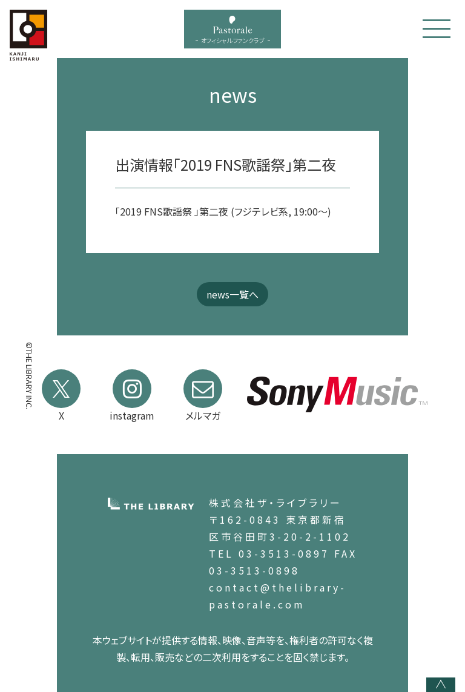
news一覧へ (232, 294)
